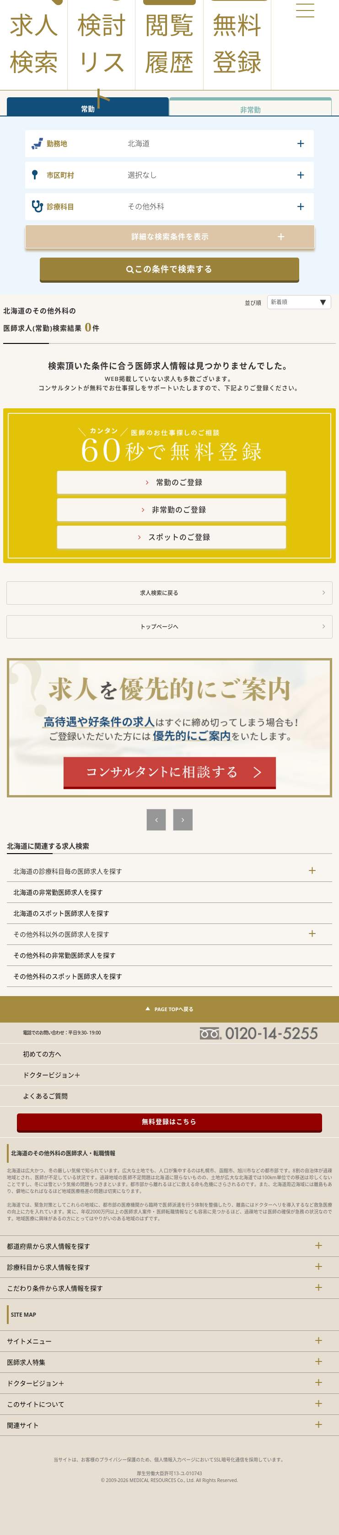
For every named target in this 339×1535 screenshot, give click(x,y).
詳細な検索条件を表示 (170, 237)
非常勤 (250, 109)
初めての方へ (42, 1054)
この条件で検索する (169, 269)
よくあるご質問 (45, 1096)
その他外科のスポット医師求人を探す (67, 976)
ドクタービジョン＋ (52, 1075)
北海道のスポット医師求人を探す (61, 913)
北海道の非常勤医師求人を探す (58, 892)
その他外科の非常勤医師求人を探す (64, 955)
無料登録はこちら (169, 1121)
